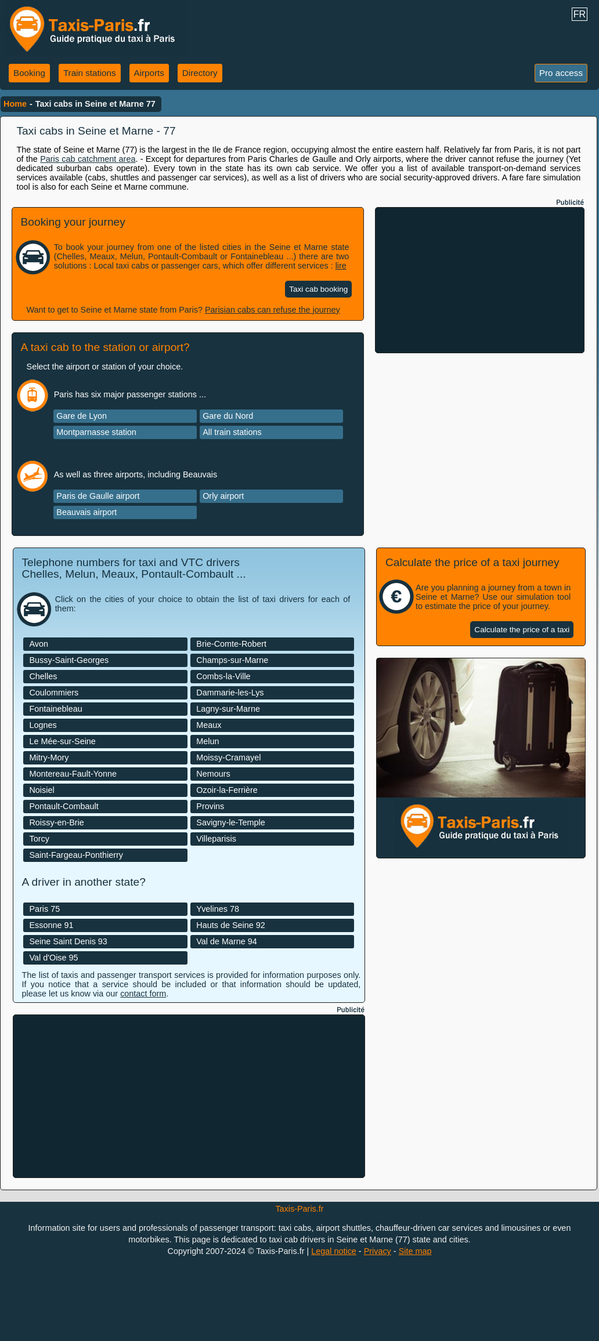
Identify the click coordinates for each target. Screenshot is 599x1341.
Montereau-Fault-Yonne (73, 773)
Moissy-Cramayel (228, 757)
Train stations (89, 73)
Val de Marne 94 (226, 941)
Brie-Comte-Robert (231, 643)
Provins (210, 806)
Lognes (42, 725)
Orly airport (223, 496)
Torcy (39, 838)
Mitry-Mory (48, 757)
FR (579, 14)
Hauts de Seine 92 (230, 925)
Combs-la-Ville (223, 676)
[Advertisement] (480, 280)
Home (15, 103)
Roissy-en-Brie (56, 822)
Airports (149, 73)
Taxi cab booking (318, 289)
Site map (415, 1251)
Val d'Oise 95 (53, 957)
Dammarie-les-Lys (230, 692)
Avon (38, 643)
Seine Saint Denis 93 (68, 941)
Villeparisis (216, 838)
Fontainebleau (55, 708)
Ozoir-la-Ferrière (227, 790)
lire (341, 265)
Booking (29, 73)
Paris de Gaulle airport (97, 496)
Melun (207, 741)
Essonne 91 (51, 925)
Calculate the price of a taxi (521, 629)
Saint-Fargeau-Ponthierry (76, 855)
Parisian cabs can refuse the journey (272, 309)
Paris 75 (44, 909)
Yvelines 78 (217, 909)
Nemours (213, 773)
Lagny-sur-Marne (228, 708)
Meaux (208, 725)
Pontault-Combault (63, 806)
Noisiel (41, 790)
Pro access (561, 73)
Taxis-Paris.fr (299, 1208)
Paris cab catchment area (87, 159)
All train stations (232, 432)
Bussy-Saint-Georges (69, 660)
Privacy (377, 1251)
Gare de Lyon (81, 416)
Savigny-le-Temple (230, 822)
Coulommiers (53, 692)
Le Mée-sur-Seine (62, 741)
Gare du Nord (228, 416)
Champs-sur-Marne (232, 660)
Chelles (43, 676)
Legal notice (333, 1251)
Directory (200, 73)
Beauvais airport (86, 512)
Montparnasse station (96, 432)
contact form (143, 993)
